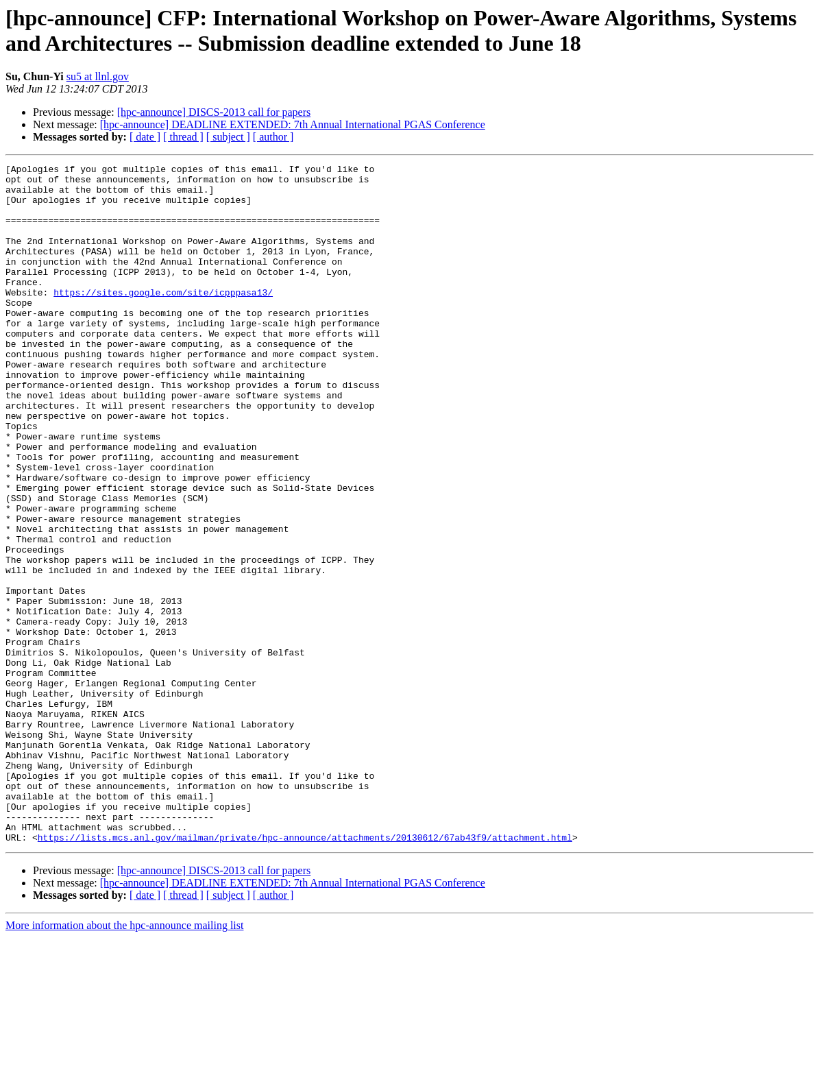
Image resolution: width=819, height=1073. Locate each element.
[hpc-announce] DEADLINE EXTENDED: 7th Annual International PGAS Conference (292, 124)
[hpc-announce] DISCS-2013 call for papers (214, 112)
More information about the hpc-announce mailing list (124, 1061)
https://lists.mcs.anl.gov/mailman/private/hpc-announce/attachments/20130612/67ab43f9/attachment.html (305, 973)
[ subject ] (228, 137)
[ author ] (273, 137)
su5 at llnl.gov (97, 76)
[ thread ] (183, 137)
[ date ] (145, 137)
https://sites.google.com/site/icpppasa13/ (163, 319)
